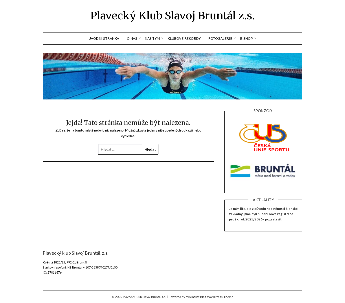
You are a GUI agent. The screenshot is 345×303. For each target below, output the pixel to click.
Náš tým (152, 38)
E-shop (246, 38)
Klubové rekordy (184, 38)
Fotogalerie (220, 38)
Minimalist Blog (196, 297)
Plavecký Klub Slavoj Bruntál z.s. (172, 15)
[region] (263, 137)
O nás (132, 38)
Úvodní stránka (104, 38)
